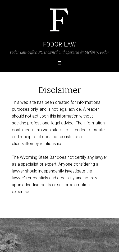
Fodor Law (59, 44)
